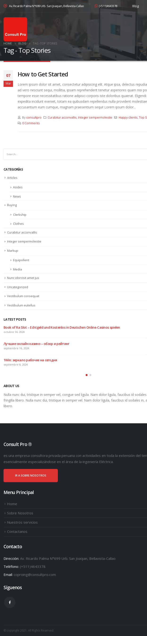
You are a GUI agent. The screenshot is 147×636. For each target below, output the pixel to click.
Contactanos (17, 531)
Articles (12, 178)
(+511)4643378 (106, 6)
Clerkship (19, 214)
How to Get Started (43, 74)
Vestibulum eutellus (21, 305)
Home (12, 503)
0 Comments (31, 123)
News (17, 196)
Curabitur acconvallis (62, 117)
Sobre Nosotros (20, 513)
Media (17, 269)
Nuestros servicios (22, 522)
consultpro (34, 117)
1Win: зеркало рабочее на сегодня (30, 360)
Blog (135, 6)
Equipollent (21, 260)
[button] (86, 375)
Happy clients (128, 117)
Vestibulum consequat (23, 296)
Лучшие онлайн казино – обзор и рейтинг (36, 343)
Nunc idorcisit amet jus (23, 278)
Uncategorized (17, 287)
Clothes (18, 223)
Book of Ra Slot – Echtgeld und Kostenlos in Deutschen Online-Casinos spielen (62, 327)
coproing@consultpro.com (35, 574)
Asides (18, 187)
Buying (12, 205)
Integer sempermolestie (95, 117)
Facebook (9, 602)
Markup (12, 250)
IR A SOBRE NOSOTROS (30, 475)
